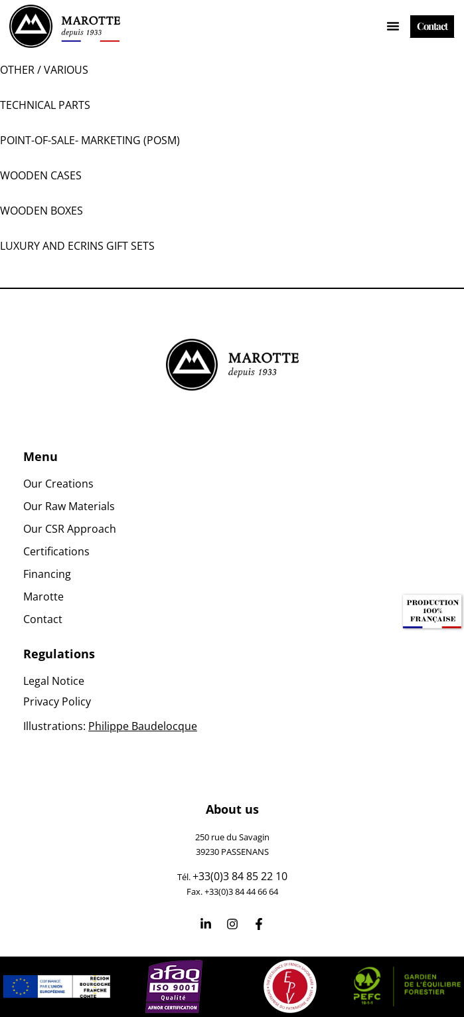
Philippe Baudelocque (142, 726)
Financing (47, 574)
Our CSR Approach (69, 528)
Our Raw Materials (69, 506)
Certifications (56, 551)
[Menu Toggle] (393, 26)
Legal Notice (53, 681)
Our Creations (58, 483)
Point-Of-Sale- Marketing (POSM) (90, 140)
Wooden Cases (41, 175)
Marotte (43, 596)
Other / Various (44, 69)
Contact (42, 619)
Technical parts (45, 105)
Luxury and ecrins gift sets (77, 245)
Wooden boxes (41, 210)
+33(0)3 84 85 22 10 (240, 876)
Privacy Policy (57, 701)
